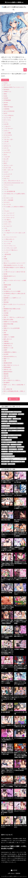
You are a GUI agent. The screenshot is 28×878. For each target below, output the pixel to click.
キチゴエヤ (7, 202)
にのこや (6, 148)
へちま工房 (7, 156)
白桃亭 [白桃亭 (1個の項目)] (4, 463)
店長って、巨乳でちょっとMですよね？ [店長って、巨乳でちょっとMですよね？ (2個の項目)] (11, 435)
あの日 (5, 113)
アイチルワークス (8, 185)
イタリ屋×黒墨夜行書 (9, 191)
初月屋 (5, 274)
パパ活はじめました (9, 239)
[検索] (25, 69)
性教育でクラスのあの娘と (11, 321)
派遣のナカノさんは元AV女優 (11, 328)
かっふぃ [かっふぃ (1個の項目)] (5, 446)
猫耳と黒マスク (8, 339)
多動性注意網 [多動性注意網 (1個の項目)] (5, 461)
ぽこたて (6, 161)
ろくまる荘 (7, 176)
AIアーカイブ (7, 85)
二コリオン (7, 261)
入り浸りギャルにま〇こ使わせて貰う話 (14, 271)
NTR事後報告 (7, 100)
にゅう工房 (7, 150)
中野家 (5, 258)
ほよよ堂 (6, 159)
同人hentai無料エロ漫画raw (14, 2)
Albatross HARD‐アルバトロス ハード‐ (14, 87)
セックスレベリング (9, 215)
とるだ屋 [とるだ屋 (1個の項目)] (5, 449)
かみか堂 (6, 124)
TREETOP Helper (8, 106)
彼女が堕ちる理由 (8, 319)
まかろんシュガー (8, 165)
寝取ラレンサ (7, 311)
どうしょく (7, 143)
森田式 (5, 326)
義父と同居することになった (11, 365)
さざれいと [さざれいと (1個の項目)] (12, 446)
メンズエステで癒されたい (11, 250)
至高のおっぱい (8, 369)
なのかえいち (7, 146)
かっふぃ (6, 122)
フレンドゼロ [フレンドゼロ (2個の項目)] (5, 425)
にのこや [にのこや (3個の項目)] (5, 414)
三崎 (5, 256)
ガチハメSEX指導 (8, 200)
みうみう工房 (7, 167)
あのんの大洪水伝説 (9, 111)
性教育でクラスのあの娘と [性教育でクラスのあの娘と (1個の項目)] (17, 461)
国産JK (5, 278)
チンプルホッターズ (9, 217)
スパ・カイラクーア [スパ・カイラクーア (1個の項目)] (7, 453)
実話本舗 (6, 302)
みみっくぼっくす (8, 169)
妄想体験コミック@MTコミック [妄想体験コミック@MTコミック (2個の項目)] (16, 430)
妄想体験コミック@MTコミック (12, 297)
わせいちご (7, 178)
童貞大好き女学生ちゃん (10, 356)
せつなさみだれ (8, 135)
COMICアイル (7, 91)
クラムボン (7, 211)
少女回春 (6, 313)
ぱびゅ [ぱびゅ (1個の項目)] (20, 449)
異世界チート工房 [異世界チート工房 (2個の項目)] (6, 439)
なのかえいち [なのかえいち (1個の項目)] (13, 449)
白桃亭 (5, 350)
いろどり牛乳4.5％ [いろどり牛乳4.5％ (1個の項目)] (16, 444)
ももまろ (6, 172)
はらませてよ (7, 152)
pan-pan (6, 102)
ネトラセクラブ (8, 226)
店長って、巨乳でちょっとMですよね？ (14, 317)
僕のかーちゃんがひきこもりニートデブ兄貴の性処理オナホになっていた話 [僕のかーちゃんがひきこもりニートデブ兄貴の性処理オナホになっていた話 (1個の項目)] (13, 459)
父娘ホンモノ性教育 (9, 337)
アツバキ (6, 189)
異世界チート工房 (8, 347)
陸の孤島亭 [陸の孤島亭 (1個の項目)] (11, 463)
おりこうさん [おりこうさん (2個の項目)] (12, 416)
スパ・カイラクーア (9, 213)
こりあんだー (7, 126)
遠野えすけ (7, 378)
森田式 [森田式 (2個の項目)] (4, 437)
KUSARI (6, 98)
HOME (14, 870)
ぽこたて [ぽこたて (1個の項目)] (5, 451)
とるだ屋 (6, 141)
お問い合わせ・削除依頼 (14, 873)
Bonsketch (6, 89)
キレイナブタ (7, 204)
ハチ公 (5, 228)
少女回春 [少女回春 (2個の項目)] (5, 432)
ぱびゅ (5, 154)
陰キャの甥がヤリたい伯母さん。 (13, 380)
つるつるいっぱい (8, 139)
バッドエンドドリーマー (10, 237)
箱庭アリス (7, 358)
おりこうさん (7, 119)
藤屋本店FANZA (8, 371)
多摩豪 (5, 287)
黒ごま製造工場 (8, 389)
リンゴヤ (6, 252)
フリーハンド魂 (8, 241)
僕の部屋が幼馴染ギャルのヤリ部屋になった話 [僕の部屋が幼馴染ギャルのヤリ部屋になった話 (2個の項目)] (13, 428)
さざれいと (7, 130)
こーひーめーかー (8, 128)
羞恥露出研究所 (8, 363)
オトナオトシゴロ (8, 198)
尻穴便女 (6, 315)
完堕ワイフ (7, 300)
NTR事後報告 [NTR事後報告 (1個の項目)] (6, 444)
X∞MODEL (6, 109)
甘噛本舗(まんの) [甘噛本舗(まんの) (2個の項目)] (12, 437)
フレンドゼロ (7, 243)
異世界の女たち (8, 345)
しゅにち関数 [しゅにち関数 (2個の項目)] (17, 418)
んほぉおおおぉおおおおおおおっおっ (14, 182)
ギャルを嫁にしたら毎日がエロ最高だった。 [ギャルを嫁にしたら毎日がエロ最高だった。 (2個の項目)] (12, 423)
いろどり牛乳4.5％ (9, 115)
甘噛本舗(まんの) (8, 343)
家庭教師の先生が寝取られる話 (12, 308)
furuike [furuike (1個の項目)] (20, 442)
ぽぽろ (5, 163)
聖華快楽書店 (7, 367)
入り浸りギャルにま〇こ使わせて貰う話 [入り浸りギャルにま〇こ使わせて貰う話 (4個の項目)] (11, 411)
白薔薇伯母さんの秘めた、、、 (12, 352)
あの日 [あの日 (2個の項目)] (4, 416)
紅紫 (5, 360)
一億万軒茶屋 (7, 254)
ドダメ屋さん (7, 219)
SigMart (6, 104)
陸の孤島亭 (7, 382)
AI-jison (6, 83)
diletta (5, 93)
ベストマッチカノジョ (10, 245)
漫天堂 (5, 330)
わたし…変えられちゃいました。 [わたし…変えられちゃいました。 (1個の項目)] (17, 451)
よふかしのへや (8, 174)
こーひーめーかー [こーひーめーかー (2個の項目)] (6, 418)
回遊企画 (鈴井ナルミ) (9, 276)
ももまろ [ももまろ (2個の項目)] (5, 421)
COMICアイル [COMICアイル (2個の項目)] (13, 414)
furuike (5, 96)
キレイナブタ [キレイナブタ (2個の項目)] (13, 421)
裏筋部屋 (6, 373)
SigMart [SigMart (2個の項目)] (21, 414)
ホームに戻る (13, 399)
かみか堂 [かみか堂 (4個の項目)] (5, 409)
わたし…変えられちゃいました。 (13, 180)
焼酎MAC (6, 334)
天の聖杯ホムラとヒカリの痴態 (12, 291)
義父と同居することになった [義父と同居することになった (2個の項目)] (9, 442)
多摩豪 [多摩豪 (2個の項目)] (4, 430)
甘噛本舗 (6, 341)
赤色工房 (6, 376)
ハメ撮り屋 (7, 230)
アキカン (6, 187)
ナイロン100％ (8, 221)
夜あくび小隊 (7, 289)
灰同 (5, 332)
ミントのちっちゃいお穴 (10, 248)
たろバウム (7, 137)
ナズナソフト (7, 224)
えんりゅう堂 (7, 117)
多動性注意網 (7, 284)
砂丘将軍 (6, 354)
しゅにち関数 (7, 132)
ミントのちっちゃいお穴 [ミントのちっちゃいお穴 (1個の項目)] (8, 456)
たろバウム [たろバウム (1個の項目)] (20, 446)
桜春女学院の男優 (8, 324)
